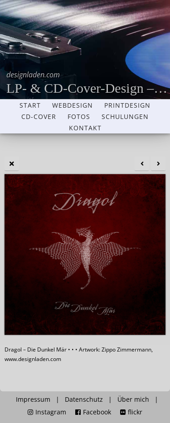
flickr (131, 412)
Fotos (79, 116)
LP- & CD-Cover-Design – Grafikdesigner (88, 82)
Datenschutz (84, 399)
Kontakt (85, 128)
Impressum (33, 399)
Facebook (93, 412)
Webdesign (72, 105)
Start (30, 105)
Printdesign (127, 105)
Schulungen (125, 116)
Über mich (133, 399)
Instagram (47, 412)
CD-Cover (38, 116)
